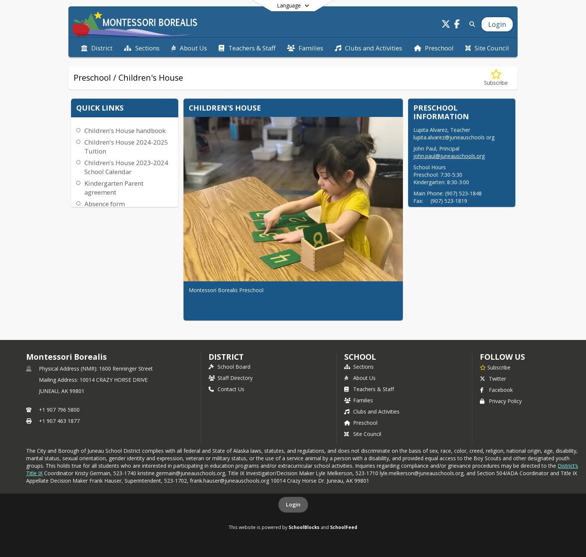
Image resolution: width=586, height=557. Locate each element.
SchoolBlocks (304, 527)
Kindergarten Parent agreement (114, 188)
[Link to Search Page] (470, 24)
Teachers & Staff (369, 389)
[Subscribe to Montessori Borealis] (495, 367)
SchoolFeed (343, 527)
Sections (359, 366)
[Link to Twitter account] (445, 25)
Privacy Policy (501, 401)
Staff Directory (231, 377)
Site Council (362, 433)
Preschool (360, 422)
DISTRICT (226, 357)
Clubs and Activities (372, 411)
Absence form (104, 203)
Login (293, 504)
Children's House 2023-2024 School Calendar (126, 167)
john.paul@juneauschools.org (449, 156)
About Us (360, 377)
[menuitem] (96, 47)
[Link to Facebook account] (457, 25)
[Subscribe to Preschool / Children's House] (495, 78)
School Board (229, 366)
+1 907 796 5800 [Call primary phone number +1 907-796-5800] (59, 409)
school (360, 357)
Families (358, 400)
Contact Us (226, 389)
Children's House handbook (125, 130)
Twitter (493, 378)
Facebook (496, 389)
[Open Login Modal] (497, 24)
